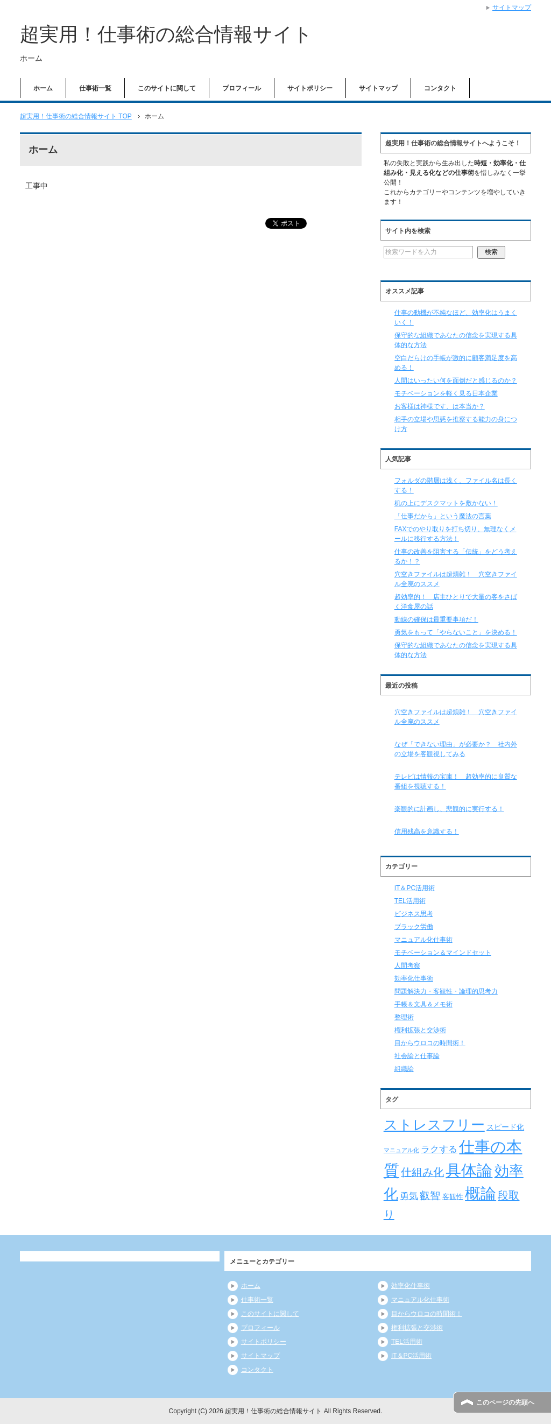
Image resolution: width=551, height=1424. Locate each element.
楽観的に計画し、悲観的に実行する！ (449, 809)
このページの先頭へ (505, 1402)
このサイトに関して (167, 88)
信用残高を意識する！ (426, 831)
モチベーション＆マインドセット (442, 952)
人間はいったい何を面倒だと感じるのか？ (455, 380)
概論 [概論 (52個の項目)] (480, 1193)
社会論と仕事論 (417, 1056)
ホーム (43, 88)
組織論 (404, 1069)
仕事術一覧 (95, 88)
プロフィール (241, 88)
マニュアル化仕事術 (423, 939)
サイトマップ (378, 88)
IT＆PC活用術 (414, 888)
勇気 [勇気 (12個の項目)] (409, 1195)
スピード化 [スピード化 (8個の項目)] (505, 1127)
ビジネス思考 (413, 914)
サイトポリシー (310, 88)
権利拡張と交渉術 (420, 1030)
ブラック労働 (413, 926)
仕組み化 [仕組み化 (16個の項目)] (422, 1172)
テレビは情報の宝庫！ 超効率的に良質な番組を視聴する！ (455, 781)
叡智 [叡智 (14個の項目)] (430, 1195)
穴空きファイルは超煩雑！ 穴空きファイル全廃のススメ (455, 716)
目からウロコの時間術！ (429, 1043)
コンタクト (440, 88)
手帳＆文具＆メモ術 (423, 1004)
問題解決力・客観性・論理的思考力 (446, 991)
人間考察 (407, 965)
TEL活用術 (410, 901)
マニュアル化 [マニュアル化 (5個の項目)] (401, 1150)
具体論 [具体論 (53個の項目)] (469, 1170)
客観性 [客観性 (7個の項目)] (452, 1197)
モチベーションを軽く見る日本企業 (446, 393)
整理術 (404, 1017)
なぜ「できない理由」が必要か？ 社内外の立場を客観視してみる (455, 749)
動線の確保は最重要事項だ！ (436, 619)
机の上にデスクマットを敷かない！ (446, 503)
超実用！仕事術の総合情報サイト (166, 34)
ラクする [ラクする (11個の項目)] (439, 1149)
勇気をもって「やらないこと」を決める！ (455, 632)
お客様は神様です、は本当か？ (439, 406)
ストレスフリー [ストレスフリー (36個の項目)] (434, 1125)
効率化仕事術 (413, 978)
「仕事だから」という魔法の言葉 (442, 516)
